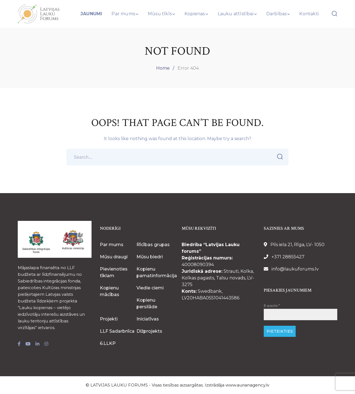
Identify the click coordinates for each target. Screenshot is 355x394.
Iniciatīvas (147, 319)
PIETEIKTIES (280, 331)
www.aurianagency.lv (247, 385)
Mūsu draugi (114, 256)
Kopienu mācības (109, 291)
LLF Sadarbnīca (117, 331)
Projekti (109, 319)
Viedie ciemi (150, 288)
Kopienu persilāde (146, 303)
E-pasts (272, 306)
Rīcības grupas (153, 244)
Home (163, 68)
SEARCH (278, 157)
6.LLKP (108, 343)
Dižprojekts (149, 331)
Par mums (111, 244)
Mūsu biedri (149, 256)
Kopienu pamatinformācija (156, 272)
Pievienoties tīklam (114, 272)
